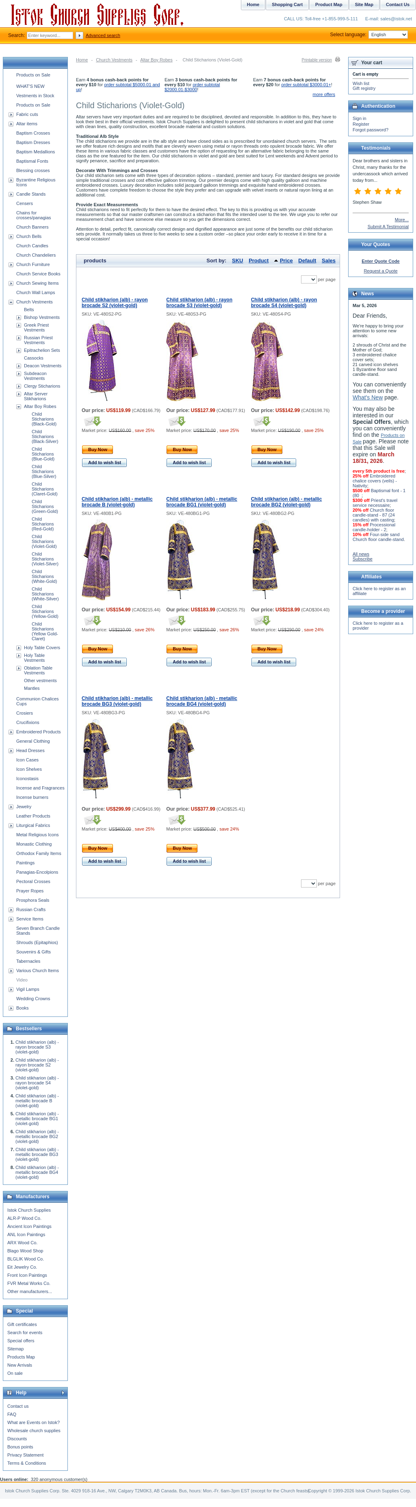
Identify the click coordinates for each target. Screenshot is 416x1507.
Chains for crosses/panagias (33, 215)
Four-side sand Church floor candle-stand (378, 537)
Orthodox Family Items (38, 853)
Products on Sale (33, 74)
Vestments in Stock (35, 95)
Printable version (317, 60)
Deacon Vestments (42, 365)
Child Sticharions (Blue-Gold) (43, 454)
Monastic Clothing (34, 844)
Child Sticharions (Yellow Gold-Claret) (45, 631)
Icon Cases (27, 759)
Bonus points (20, 1446)
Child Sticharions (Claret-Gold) (45, 489)
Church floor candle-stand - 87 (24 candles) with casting (374, 515)
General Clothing (33, 741)
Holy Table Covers (42, 647)
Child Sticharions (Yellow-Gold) (45, 611)
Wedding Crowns (33, 998)
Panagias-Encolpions (37, 872)
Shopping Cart (287, 4)
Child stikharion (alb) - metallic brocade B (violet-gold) (117, 502)
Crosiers (24, 713)
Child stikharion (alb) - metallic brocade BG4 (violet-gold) (201, 701)
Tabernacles (28, 961)
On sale (15, 1373)
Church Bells (28, 236)
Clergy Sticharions (42, 386)
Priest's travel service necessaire (375, 503)
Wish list (361, 83)
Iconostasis (27, 778)
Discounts (17, 1438)
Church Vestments (114, 59)
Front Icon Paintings (27, 1275)
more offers (324, 94)
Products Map (21, 1356)
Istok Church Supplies (29, 1210)
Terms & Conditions (26, 1463)
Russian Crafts (31, 909)
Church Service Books (38, 273)
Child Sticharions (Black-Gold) (44, 419)
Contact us (18, 1406)
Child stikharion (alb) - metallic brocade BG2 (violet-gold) (286, 502)
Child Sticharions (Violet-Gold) (44, 541)
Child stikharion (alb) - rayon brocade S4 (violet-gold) (284, 302)
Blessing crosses (33, 170)
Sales (329, 260)
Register (361, 124)
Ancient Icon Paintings (29, 1226)
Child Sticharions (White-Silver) (45, 594)
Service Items (29, 918)
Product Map (328, 4)
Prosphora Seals (32, 900)
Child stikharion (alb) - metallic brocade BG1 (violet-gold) (201, 502)
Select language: (369, 34)
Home (82, 59)
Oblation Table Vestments (38, 670)
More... (402, 219)
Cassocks (33, 357)
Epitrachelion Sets (42, 350)
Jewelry (23, 806)
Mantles (32, 688)
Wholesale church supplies (34, 1430)
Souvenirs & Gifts (33, 951)
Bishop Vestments (42, 317)
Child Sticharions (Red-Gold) (43, 524)
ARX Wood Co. (22, 1242)
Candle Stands (31, 194)
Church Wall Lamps (35, 292)
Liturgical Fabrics (33, 825)
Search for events (24, 1332)
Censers (24, 203)
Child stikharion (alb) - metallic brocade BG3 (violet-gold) (117, 701)
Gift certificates (22, 1324)
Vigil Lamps (27, 989)
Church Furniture (33, 264)
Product (259, 260)
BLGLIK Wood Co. (25, 1258)
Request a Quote (380, 270)
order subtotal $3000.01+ (306, 84)
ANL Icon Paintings (26, 1234)
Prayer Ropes (29, 890)
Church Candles (32, 245)
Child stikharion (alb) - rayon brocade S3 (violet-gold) (199, 302)
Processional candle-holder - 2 (374, 527)
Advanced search (103, 35)
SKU (237, 260)
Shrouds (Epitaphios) (37, 942)
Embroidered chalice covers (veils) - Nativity (375, 480)
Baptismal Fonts (32, 161)
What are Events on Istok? (33, 1422)
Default (307, 260)
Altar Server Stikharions (36, 396)
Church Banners (32, 227)
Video (22, 979)
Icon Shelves (29, 769)
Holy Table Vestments (34, 658)
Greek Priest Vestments (36, 327)
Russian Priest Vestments (38, 340)
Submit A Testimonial (388, 226)
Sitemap (15, 1348)
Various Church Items (37, 970)
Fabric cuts (27, 114)
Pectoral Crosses (33, 881)
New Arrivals (19, 1365)
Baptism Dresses (33, 142)
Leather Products (33, 815)
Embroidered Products (38, 731)
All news (361, 554)
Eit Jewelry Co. (22, 1267)
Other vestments (40, 680)
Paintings (25, 862)
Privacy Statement (25, 1454)
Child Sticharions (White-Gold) (44, 576)
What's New (368, 397)
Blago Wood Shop (25, 1250)
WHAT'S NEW (30, 86)
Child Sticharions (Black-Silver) (45, 436)
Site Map (364, 4)
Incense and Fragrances (40, 787)
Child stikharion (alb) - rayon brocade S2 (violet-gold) (115, 302)
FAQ (11, 1414)
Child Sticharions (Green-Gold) (45, 506)
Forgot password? (370, 129)
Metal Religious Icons (37, 834)
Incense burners (32, 797)
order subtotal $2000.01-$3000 (192, 87)
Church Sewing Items (37, 283)
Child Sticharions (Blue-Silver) (44, 471)
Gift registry (364, 88)
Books (22, 1007)
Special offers (20, 1340)
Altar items (26, 123)
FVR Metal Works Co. (28, 1283)
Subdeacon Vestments (35, 376)
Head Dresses (30, 750)
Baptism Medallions (35, 151)
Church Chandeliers (36, 255)
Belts (29, 309)
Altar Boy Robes (156, 59)
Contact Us (398, 4)
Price (286, 260)
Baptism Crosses (33, 133)
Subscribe (363, 558)
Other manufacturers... (29, 1291)
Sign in (359, 118)
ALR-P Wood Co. (24, 1218)
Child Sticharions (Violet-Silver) (45, 559)
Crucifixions (27, 722)
